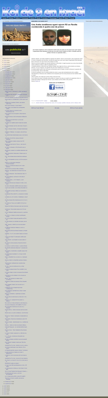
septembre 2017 (9, 77)
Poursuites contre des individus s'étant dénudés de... (16, 282)
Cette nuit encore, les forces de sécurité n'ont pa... (16, 97)
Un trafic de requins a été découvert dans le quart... (15, 148)
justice (72, 102)
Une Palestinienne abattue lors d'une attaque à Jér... (16, 126)
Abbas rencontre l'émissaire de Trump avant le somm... (16, 154)
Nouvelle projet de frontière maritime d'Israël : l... (16, 260)
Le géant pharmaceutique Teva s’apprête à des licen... (16, 270)
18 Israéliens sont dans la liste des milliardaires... (13, 373)
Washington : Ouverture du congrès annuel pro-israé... (16, 251)
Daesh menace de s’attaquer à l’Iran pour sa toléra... (15, 114)
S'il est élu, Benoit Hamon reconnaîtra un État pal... (15, 219)
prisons (76, 102)
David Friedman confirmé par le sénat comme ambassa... (15, 291)
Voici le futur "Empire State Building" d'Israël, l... (16, 371)
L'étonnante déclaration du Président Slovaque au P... (16, 95)
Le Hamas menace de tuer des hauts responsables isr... (13, 111)
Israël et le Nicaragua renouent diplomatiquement (12, 163)
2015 (5, 388)
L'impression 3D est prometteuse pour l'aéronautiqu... (13, 288)
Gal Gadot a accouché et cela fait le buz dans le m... (16, 360)
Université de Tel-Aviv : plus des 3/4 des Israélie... (16, 358)
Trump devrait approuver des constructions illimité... (15, 263)
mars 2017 (7, 89)
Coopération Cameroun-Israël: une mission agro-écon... (15, 103)
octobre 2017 (8, 76)
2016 (5, 386)
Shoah (38, 18)
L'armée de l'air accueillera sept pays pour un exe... (16, 356)
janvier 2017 (8, 383)
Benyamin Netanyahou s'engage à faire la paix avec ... (16, 183)
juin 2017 (7, 83)
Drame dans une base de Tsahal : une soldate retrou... (15, 145)
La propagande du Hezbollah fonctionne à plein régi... (16, 368)
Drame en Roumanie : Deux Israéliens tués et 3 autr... (15, 174)
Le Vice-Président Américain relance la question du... (16, 213)
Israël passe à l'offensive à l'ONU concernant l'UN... (16, 92)
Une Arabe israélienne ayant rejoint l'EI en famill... (15, 348)
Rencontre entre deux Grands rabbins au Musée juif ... (16, 231)
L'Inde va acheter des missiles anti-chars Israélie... (14, 166)
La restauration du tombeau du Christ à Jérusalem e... (14, 352)
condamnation (48, 102)
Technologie (25, 18)
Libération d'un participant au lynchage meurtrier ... (14, 120)
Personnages (53, 18)
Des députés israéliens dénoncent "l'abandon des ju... (16, 248)
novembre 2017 (8, 74)
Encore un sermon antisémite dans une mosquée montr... (16, 340)
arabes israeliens (40, 102)
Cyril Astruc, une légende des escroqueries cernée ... (15, 108)
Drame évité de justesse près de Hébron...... (14, 168)
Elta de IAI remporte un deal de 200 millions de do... (16, 160)
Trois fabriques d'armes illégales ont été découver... (14, 141)
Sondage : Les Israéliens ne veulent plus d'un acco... (15, 171)
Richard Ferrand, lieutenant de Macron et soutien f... (15, 177)
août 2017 (7, 80)
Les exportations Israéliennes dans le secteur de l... (16, 135)
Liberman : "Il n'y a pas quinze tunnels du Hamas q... (16, 234)
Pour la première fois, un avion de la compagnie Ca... (16, 257)
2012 (5, 394)
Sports (60, 18)
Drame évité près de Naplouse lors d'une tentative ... (16, 206)
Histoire (32, 18)
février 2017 (8, 381)
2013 (5, 392)
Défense (18, 18)
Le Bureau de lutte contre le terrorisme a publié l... (16, 197)
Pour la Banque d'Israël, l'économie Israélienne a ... (16, 129)
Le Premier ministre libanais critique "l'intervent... (16, 350)
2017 (5, 70)
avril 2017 (7, 87)
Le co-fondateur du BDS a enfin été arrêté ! (15, 376)
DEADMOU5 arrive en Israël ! (12, 363)
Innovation (45, 18)
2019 (5, 66)
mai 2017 (7, 85)
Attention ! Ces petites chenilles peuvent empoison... (14, 138)
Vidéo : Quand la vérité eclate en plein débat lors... (15, 225)
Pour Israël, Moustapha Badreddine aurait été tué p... (16, 319)
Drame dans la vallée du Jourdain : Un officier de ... (16, 313)
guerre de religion (66, 102)
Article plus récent (37, 108)
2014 (5, 390)
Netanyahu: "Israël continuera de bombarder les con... (16, 316)
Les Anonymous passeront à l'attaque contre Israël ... (15, 254)
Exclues (5, 18)
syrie (79, 102)
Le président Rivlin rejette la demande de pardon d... (16, 194)
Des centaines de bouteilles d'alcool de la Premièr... (14, 307)
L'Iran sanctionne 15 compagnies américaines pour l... (15, 237)
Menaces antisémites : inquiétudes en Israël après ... (15, 294)
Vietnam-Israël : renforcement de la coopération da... (16, 322)
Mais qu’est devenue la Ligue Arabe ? (13, 105)
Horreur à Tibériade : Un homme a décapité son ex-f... (16, 132)
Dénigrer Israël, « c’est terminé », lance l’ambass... (14, 180)
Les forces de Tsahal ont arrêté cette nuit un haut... (15, 203)
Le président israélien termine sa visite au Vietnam (14, 228)
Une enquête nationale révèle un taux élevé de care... (15, 191)
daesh (53, 102)
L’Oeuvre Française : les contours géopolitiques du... (16, 327)
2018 (5, 68)
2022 (5, 60)
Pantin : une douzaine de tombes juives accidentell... (13, 279)
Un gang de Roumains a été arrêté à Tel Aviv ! (15, 304)
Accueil (72, 18)
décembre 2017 (8, 72)
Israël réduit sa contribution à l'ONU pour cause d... (16, 100)
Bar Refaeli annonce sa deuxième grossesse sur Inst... (16, 151)
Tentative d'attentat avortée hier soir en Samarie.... (14, 378)
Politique (11, 18)
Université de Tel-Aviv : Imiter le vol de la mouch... (16, 345)
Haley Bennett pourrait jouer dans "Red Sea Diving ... (15, 343)
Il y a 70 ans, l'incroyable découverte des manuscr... (14, 336)
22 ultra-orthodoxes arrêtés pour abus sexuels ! (16, 186)
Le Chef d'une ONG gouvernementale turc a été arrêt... (16, 365)
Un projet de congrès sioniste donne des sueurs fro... (16, 123)
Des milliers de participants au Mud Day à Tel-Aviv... (16, 297)
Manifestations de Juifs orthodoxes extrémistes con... (16, 117)
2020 (5, 64)
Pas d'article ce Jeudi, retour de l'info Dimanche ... (16, 303)
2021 (5, 62)
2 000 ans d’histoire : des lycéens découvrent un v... (16, 188)
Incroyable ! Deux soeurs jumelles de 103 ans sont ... (15, 209)
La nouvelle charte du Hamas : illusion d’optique (16, 245)
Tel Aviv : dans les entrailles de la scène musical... (14, 267)
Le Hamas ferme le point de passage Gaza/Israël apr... (16, 273)
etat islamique (58, 102)
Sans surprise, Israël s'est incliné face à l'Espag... (14, 285)
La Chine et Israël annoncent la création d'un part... (15, 333)
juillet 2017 (8, 81)
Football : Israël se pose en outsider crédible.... (15, 325)
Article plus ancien (76, 108)
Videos (66, 18)
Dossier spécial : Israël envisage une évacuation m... (16, 310)
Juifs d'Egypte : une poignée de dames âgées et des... (15, 240)
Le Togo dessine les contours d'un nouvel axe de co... (16, 222)
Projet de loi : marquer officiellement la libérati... (14, 300)
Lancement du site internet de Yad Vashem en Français (15, 276)
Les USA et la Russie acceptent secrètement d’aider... (15, 216)
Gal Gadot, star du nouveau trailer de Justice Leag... (15, 243)
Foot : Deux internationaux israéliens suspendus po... (16, 157)
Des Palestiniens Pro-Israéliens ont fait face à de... (16, 200)
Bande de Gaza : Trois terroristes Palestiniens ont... (16, 330)
